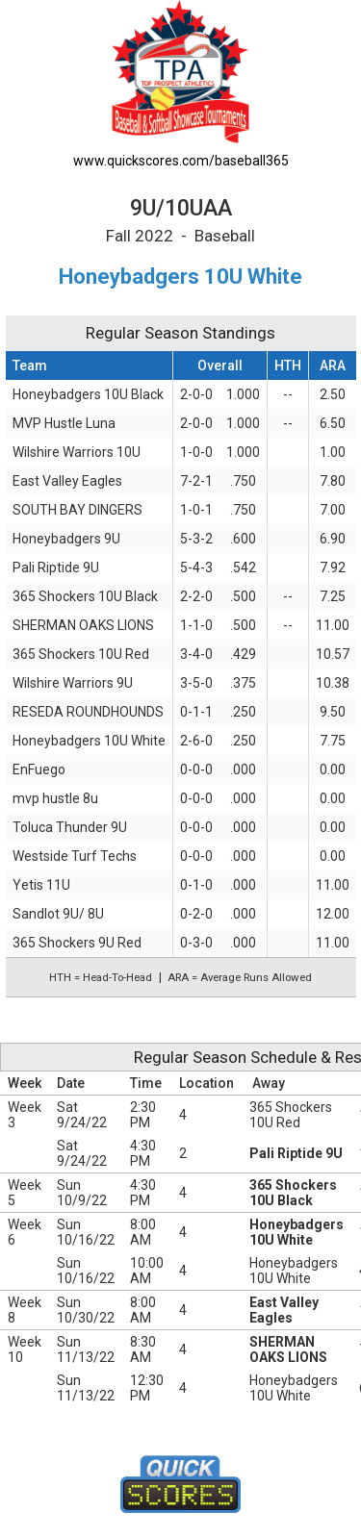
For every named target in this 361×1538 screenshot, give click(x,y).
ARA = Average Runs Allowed (240, 977)
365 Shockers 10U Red (81, 654)
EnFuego (39, 769)
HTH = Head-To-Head (100, 977)
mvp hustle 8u (55, 798)
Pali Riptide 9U (56, 567)
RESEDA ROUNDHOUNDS (88, 711)
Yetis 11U (41, 885)
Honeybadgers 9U (66, 538)
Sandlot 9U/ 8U (58, 913)
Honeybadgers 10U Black (88, 394)
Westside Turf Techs (75, 856)
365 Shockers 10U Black (85, 596)
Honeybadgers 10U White (89, 740)
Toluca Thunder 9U (70, 827)
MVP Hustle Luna (64, 423)
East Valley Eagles (67, 481)
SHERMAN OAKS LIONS (83, 625)
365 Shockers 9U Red (77, 942)
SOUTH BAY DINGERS (77, 509)
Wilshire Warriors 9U (73, 683)
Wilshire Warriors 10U (77, 452)
